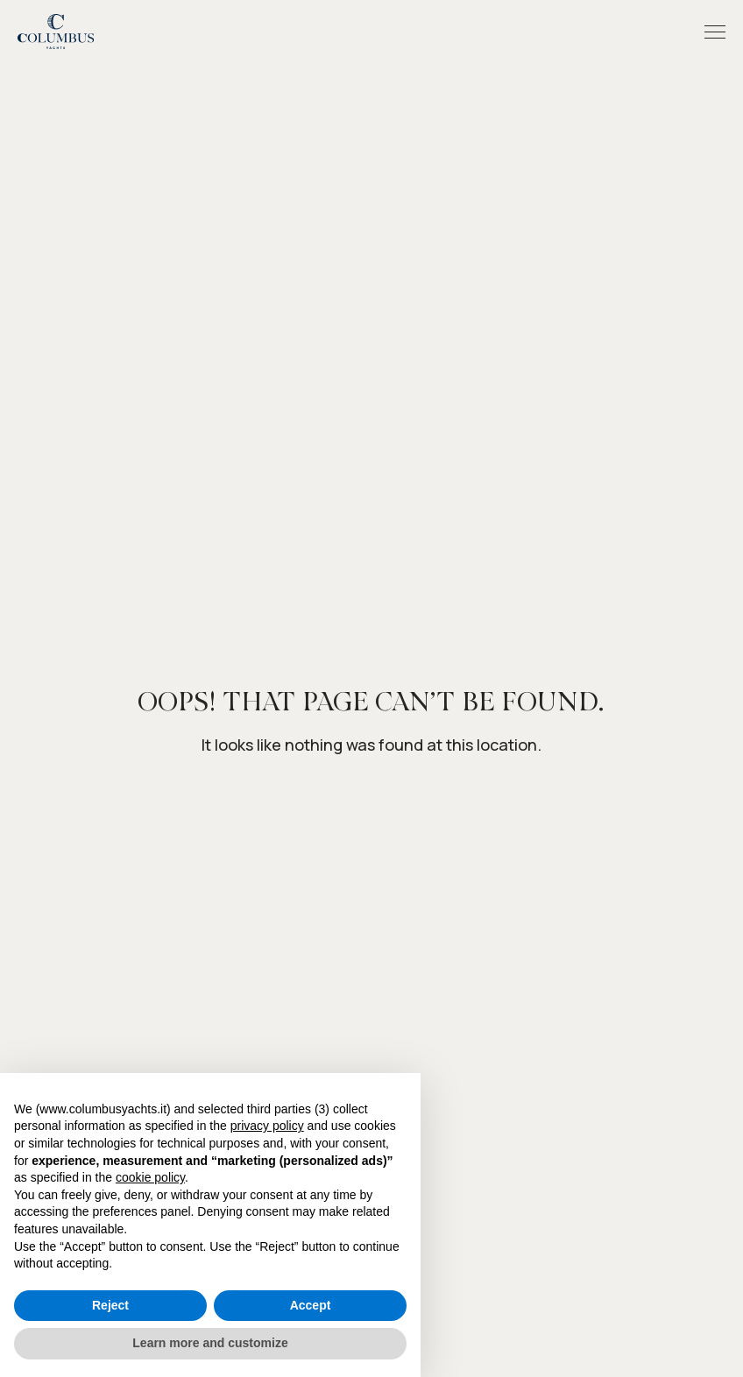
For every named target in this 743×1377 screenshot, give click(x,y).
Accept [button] (310, 1305)
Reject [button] (110, 1305)
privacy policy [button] (267, 1126)
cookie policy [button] (150, 1177)
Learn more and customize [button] (209, 1343)
